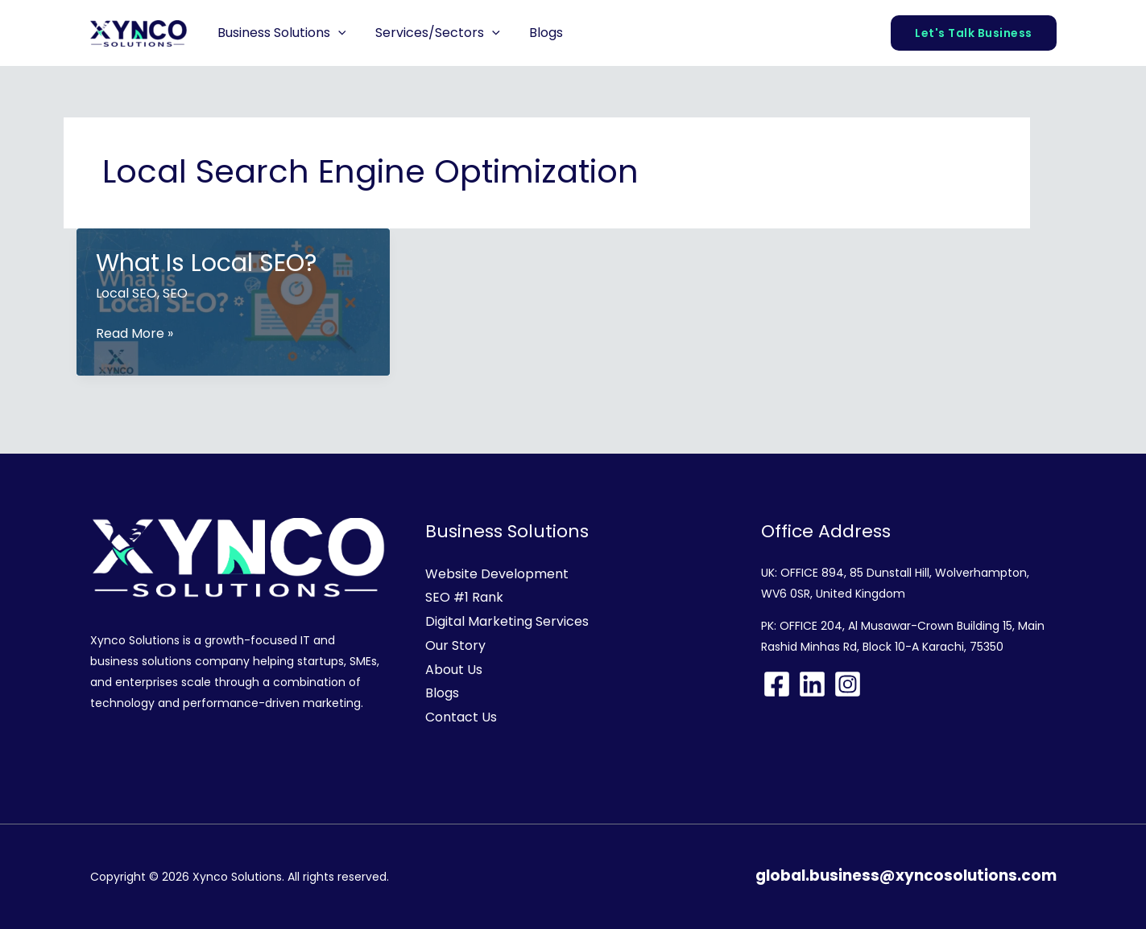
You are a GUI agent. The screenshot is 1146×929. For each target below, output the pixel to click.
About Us (453, 669)
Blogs (537, 32)
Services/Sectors (432, 32)
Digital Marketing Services (507, 621)
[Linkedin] (812, 684)
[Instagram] (847, 684)
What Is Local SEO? (206, 263)
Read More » (134, 334)
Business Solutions (280, 32)
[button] (337, 32)
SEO (175, 293)
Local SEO (126, 293)
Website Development (497, 574)
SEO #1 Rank (464, 597)
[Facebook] (776, 684)
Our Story (455, 645)
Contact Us (461, 717)
